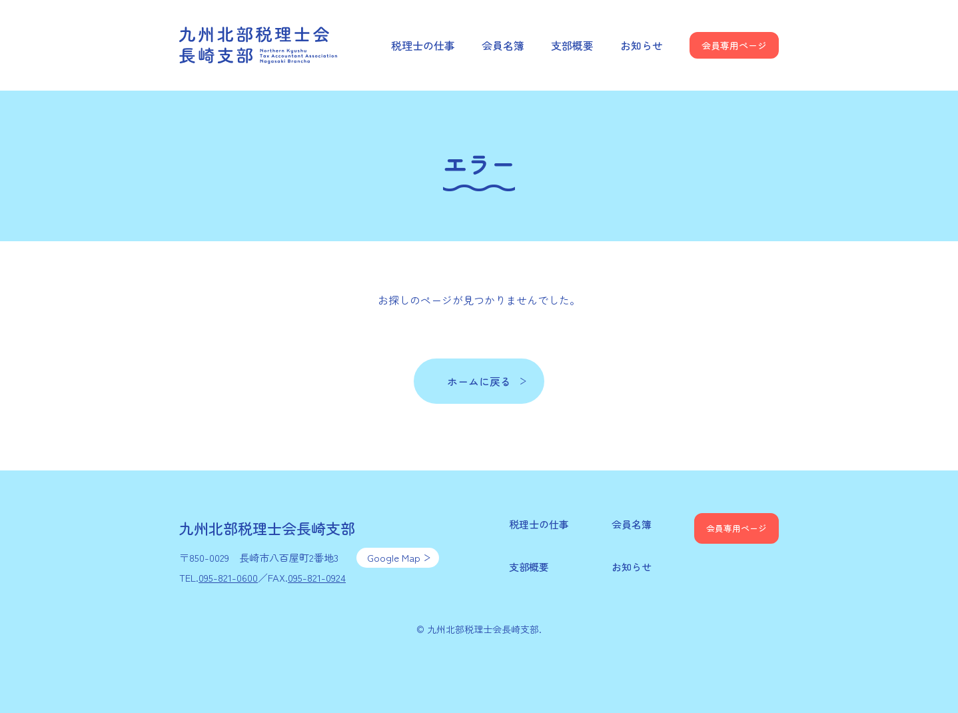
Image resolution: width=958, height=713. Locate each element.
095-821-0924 (317, 577)
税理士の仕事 (423, 45)
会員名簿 (503, 45)
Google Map (393, 557)
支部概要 (572, 45)
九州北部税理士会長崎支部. (484, 629)
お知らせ (641, 45)
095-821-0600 (228, 577)
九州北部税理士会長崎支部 (259, 45)
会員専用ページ (734, 45)
